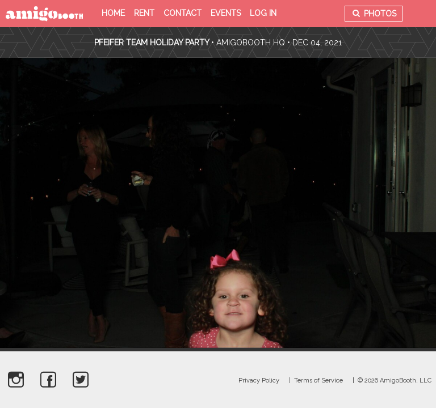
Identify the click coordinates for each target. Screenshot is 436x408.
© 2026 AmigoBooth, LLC (394, 380)
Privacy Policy (258, 380)
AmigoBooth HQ (250, 42)
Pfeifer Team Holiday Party (152, 42)
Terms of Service (318, 380)
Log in (263, 13)
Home (113, 13)
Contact (183, 13)
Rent (144, 13)
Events (226, 13)
